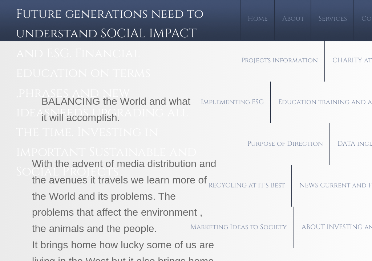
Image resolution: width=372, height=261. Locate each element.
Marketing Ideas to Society (238, 227)
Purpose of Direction (285, 143)
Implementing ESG (232, 102)
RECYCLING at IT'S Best (247, 185)
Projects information (279, 60)
